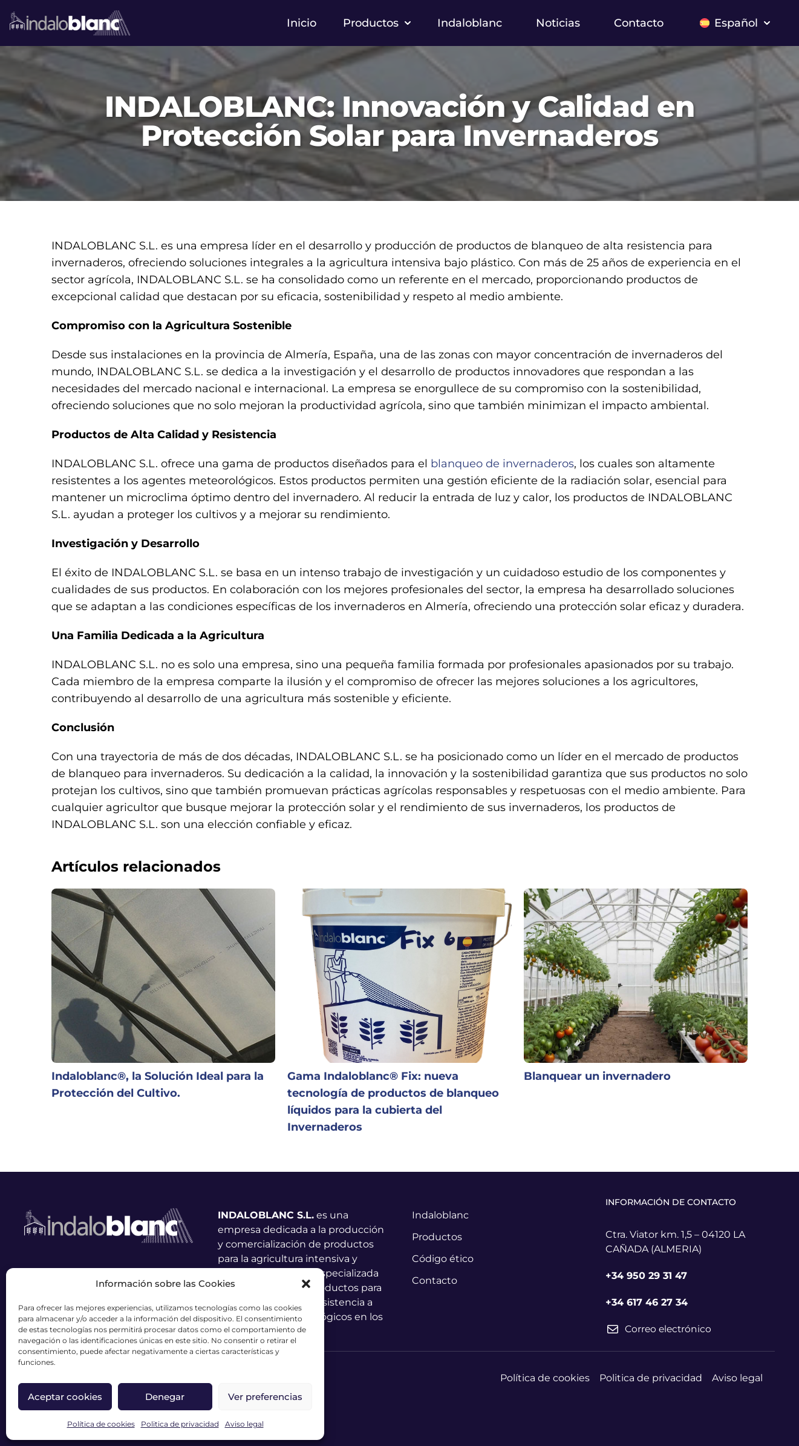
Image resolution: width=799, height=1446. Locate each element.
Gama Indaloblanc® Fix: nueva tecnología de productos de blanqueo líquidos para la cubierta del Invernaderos (393, 1102)
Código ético (443, 1258)
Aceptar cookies (65, 1396)
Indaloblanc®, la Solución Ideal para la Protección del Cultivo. (157, 1085)
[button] (306, 1284)
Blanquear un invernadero (597, 1076)
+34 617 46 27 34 (646, 1302)
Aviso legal (244, 1423)
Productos (377, 23)
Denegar (164, 1396)
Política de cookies (101, 1423)
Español (735, 23)
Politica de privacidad (180, 1423)
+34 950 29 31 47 (646, 1275)
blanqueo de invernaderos (502, 463)
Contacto (639, 23)
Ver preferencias (265, 1396)
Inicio (301, 23)
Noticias (558, 23)
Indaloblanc (469, 23)
